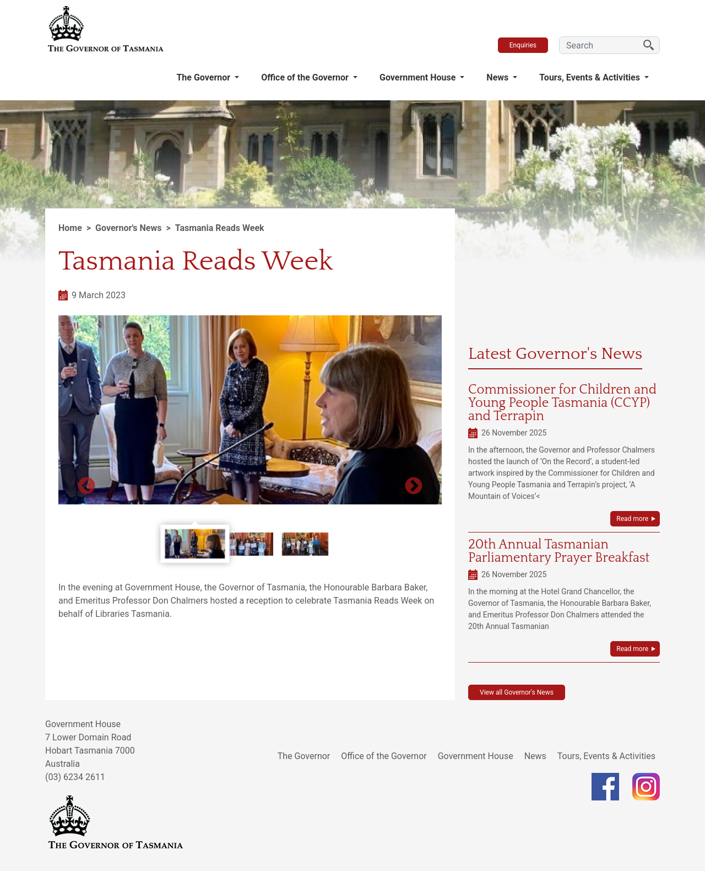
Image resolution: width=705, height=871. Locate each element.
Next (413, 486)
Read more (632, 519)
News (498, 77)
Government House (418, 77)
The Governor (204, 77)
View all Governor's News (517, 692)
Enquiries (522, 45)
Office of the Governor (306, 77)
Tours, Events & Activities (590, 77)
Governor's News (128, 228)
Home (70, 228)
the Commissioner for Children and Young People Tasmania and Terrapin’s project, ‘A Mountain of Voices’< (561, 485)
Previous (86, 486)
